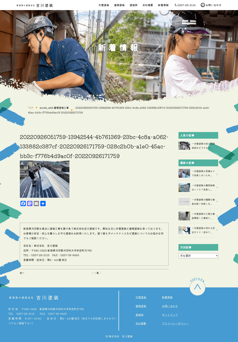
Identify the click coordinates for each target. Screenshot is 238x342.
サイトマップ (170, 315)
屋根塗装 (119, 5)
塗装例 (134, 5)
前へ (22, 272)
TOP (30, 107)
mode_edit (54, 107)
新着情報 (163, 5)
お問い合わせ (213, 5)
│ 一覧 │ (96, 272)
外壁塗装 (104, 5)
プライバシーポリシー (175, 323)
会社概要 (147, 5)
